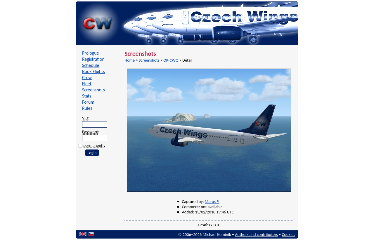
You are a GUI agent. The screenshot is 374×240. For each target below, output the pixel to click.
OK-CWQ (170, 60)
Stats (86, 96)
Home (129, 60)
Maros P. (212, 201)
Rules (87, 108)
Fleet (86, 83)
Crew (87, 77)
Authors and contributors (256, 234)
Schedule (90, 65)
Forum (88, 102)
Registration (93, 59)
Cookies (288, 234)
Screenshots (93, 90)
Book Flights (93, 71)
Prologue (90, 53)
